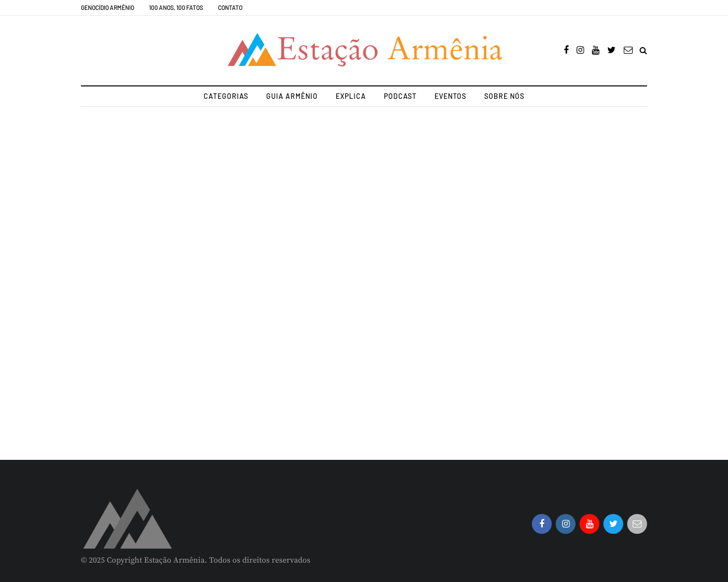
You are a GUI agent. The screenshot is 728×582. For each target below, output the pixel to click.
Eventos (450, 96)
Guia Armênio (292, 96)
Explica (351, 96)
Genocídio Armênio (107, 7)
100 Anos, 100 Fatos (176, 7)
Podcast (400, 96)
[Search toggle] (643, 51)
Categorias (226, 96)
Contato (230, 7)
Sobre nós (504, 96)
